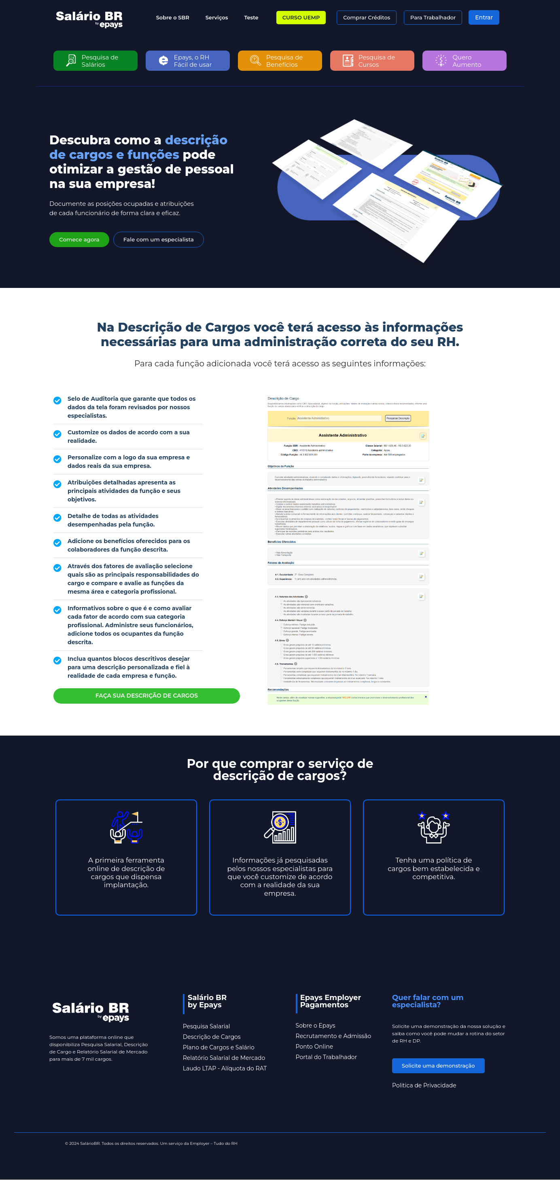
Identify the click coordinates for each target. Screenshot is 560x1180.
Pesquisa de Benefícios (284, 60)
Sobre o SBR (172, 17)
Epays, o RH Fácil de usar (193, 60)
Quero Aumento (467, 60)
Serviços (217, 17)
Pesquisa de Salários (100, 60)
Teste (251, 17)
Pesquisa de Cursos (376, 60)
